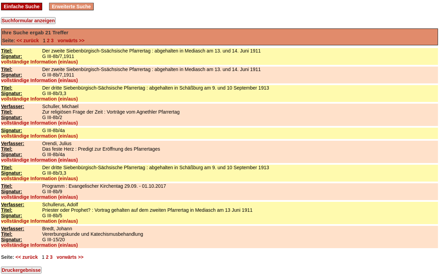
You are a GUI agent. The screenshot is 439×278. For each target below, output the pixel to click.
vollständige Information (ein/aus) (39, 62)
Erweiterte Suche (71, 6)
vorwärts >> (69, 40)
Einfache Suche (21, 6)
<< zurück (28, 40)
